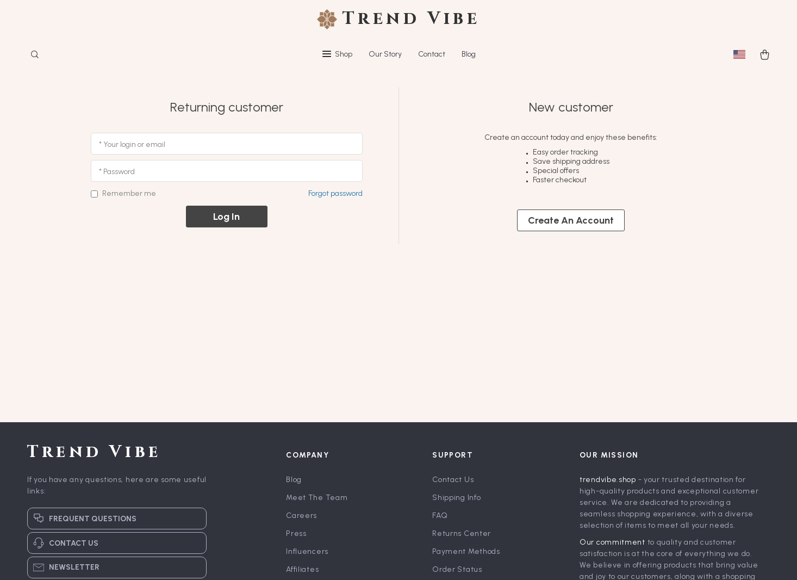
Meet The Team (316, 497)
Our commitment (612, 542)
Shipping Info (456, 497)
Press (296, 533)
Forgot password (335, 193)
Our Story (385, 54)
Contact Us (453, 479)
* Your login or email (132, 144)
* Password (117, 171)
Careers (301, 515)
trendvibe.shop (608, 479)
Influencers (307, 551)
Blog (469, 54)
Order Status (457, 569)
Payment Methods (466, 551)
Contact (431, 54)
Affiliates (302, 569)
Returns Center (461, 533)
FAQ (439, 515)
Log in (226, 217)
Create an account (571, 220)
